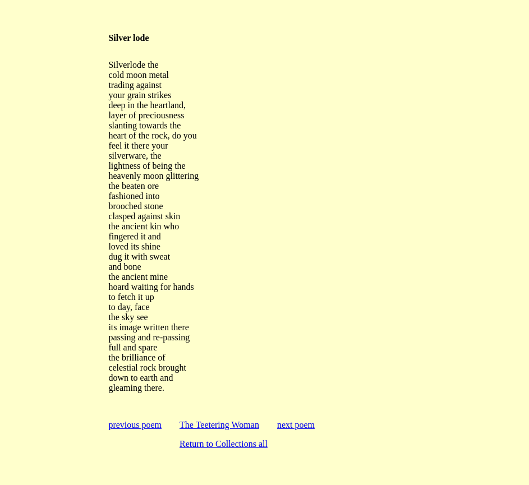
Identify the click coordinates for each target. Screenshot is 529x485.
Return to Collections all (224, 444)
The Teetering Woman (219, 424)
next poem (296, 424)
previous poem (135, 424)
